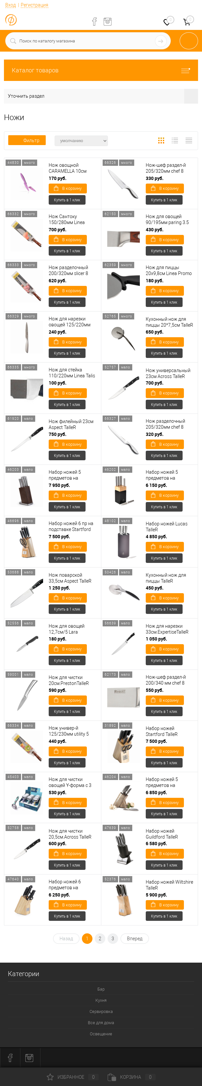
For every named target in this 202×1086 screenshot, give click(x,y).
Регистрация (34, 5)
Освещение (101, 1033)
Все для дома (101, 1022)
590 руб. (57, 690)
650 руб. (155, 332)
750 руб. (57, 434)
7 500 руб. (59, 536)
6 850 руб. (156, 792)
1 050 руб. (156, 639)
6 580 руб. (156, 843)
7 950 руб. (59, 485)
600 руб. (57, 843)
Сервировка (101, 1011)
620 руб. (57, 280)
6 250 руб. (59, 895)
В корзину (68, 188)
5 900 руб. (156, 895)
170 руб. (57, 178)
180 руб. (155, 280)
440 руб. (57, 741)
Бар (101, 989)
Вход (10, 5)
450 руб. (155, 588)
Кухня (101, 1000)
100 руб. (57, 383)
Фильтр (26, 140)
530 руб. (57, 792)
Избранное (73, 1077)
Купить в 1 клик (67, 200)
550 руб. (155, 690)
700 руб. (57, 229)
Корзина (132, 1077)
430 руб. (155, 229)
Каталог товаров (101, 70)
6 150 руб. (156, 485)
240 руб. (57, 332)
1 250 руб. (59, 588)
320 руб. (155, 434)
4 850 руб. (156, 536)
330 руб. (155, 178)
